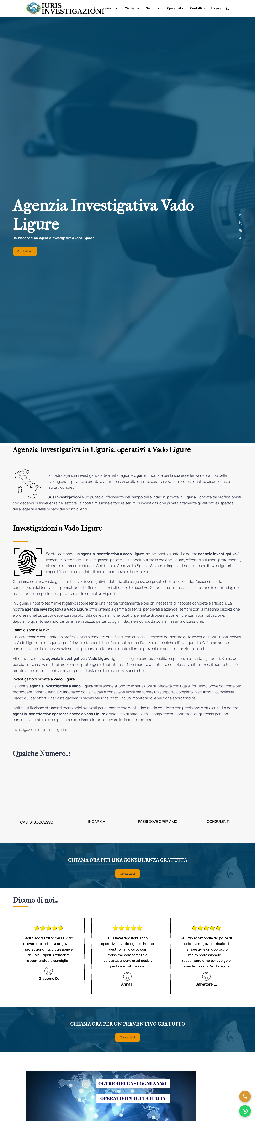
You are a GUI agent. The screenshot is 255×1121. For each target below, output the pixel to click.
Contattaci (25, 252)
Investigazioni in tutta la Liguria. (40, 729)
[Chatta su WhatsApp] (245, 1111)
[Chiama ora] (245, 1096)
